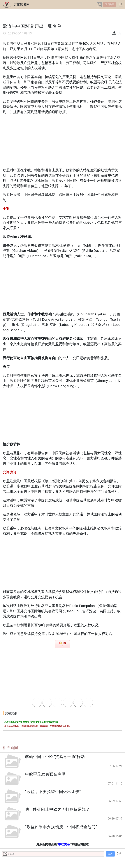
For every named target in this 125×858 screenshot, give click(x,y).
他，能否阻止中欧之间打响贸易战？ (57, 809)
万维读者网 (21, 4)
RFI (5, 33)
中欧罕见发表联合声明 (45, 774)
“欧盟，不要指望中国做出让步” (53, 791)
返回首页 (109, 4)
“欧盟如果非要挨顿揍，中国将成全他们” (61, 827)
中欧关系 (64, 844)
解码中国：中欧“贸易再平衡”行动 (55, 756)
